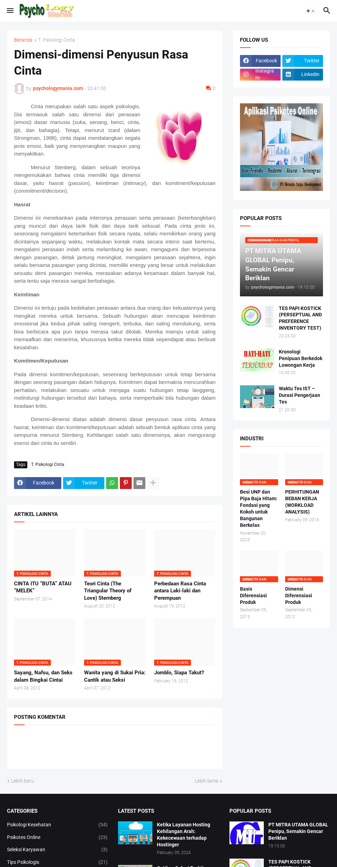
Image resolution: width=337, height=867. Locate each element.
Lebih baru (22, 781)
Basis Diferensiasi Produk (253, 595)
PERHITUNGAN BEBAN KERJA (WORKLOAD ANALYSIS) (302, 502)
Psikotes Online (57, 837)
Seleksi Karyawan (57, 849)
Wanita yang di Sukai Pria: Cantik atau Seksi (114, 676)
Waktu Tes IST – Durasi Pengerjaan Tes (299, 395)
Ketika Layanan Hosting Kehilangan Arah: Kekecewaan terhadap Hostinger (183, 834)
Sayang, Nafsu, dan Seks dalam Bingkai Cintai (43, 676)
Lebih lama (206, 781)
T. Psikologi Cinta (56, 40)
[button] (9, 11)
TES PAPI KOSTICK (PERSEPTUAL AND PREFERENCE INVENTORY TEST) (300, 318)
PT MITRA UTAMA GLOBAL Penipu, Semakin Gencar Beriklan (298, 831)
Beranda (23, 40)
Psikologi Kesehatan (57, 824)
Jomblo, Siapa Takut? (179, 672)
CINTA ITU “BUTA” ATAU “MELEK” (42, 587)
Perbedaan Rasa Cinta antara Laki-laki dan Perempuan (180, 590)
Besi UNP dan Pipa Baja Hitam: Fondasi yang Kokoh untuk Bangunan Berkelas (258, 508)
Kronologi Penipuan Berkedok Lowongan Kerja (300, 358)
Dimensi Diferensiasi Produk (298, 595)
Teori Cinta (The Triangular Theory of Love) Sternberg (107, 590)
